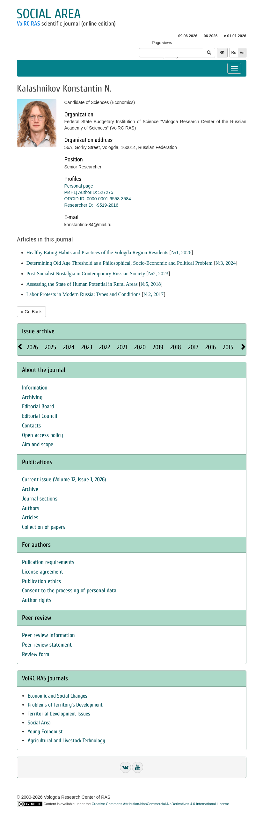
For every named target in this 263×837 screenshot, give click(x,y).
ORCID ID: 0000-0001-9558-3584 (97, 198)
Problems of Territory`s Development (65, 705)
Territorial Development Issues (59, 714)
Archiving (32, 397)
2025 (50, 347)
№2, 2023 (158, 273)
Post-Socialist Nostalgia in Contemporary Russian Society (85, 273)
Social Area (39, 723)
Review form (35, 654)
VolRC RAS (28, 23)
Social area (49, 14)
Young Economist (45, 732)
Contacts (31, 425)
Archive (30, 489)
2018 (175, 347)
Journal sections (39, 498)
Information (34, 387)
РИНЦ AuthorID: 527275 (88, 192)
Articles (30, 517)
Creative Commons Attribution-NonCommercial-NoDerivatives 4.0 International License (160, 804)
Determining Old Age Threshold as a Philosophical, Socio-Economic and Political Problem (119, 263)
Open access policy (42, 435)
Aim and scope (37, 444)
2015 (228, 347)
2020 (140, 347)
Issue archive (38, 331)
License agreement (42, 571)
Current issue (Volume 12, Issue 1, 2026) (64, 479)
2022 (104, 347)
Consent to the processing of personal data (69, 590)
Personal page (78, 186)
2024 (68, 347)
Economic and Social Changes (57, 696)
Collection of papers (43, 527)
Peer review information (48, 635)
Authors (30, 508)
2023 (86, 347)
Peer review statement (47, 644)
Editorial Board (38, 406)
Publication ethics (41, 581)
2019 (158, 347)
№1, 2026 (181, 252)
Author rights (36, 600)
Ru (233, 52)
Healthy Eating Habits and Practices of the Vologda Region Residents (97, 252)
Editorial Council (39, 416)
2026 (32, 347)
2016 (210, 347)
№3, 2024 (226, 263)
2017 (193, 347)
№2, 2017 (153, 294)
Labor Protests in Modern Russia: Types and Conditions (83, 294)
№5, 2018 (151, 284)
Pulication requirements (48, 562)
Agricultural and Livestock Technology (66, 740)
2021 (122, 347)
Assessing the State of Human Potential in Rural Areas (82, 284)
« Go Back (31, 311)
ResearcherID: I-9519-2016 (91, 205)
